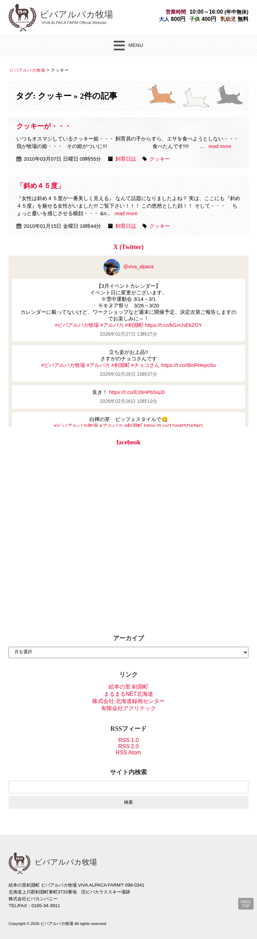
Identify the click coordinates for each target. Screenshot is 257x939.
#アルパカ (112, 325)
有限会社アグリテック (128, 708)
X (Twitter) (128, 247)
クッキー (159, 159)
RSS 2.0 (128, 746)
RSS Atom (128, 752)
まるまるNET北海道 (128, 694)
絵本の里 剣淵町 (128, 687)
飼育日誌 (125, 159)
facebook (129, 442)
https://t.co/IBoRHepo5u (188, 365)
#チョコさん (145, 365)
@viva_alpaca (128, 266)
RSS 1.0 (128, 740)
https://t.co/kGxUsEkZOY (173, 325)
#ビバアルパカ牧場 (77, 325)
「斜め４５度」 (40, 185)
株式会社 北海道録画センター (128, 701)
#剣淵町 (134, 325)
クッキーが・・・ (43, 126)
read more (219, 146)
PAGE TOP (246, 904)
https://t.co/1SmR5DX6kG (173, 426)
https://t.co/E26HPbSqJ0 (137, 392)
